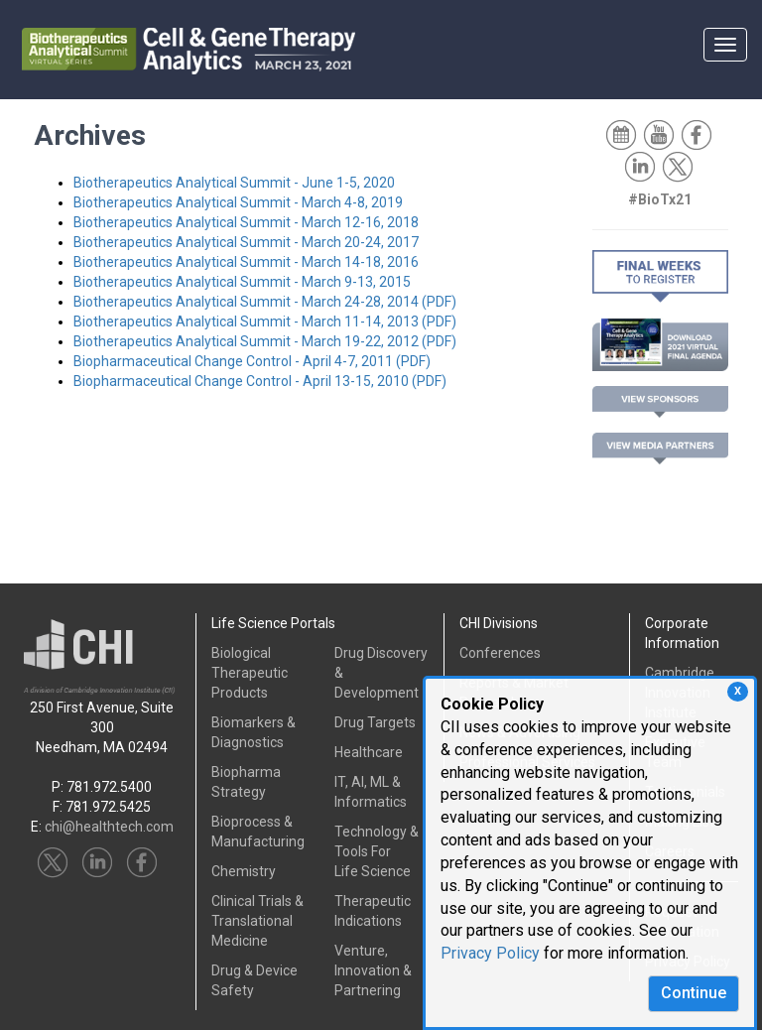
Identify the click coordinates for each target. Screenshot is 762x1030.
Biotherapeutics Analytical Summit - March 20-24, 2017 (246, 242)
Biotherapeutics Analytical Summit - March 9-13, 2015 (242, 282)
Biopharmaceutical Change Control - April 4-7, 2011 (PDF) (252, 361)
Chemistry (243, 871)
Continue (693, 992)
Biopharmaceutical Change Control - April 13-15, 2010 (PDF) (259, 381)
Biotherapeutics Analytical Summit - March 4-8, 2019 (238, 202)
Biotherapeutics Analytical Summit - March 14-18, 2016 (246, 262)
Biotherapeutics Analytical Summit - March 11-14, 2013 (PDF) (264, 321)
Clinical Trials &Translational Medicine (257, 921)
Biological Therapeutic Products (249, 673)
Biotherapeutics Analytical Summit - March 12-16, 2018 (246, 222)
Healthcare (368, 752)
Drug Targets (375, 722)
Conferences (500, 653)
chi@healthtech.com (109, 827)
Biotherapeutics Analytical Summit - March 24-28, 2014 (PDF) (264, 302)
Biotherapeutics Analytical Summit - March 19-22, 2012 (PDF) (264, 341)
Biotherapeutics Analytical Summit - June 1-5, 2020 (234, 183)
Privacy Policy (490, 953)
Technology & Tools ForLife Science (376, 851)
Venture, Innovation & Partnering (373, 970)
